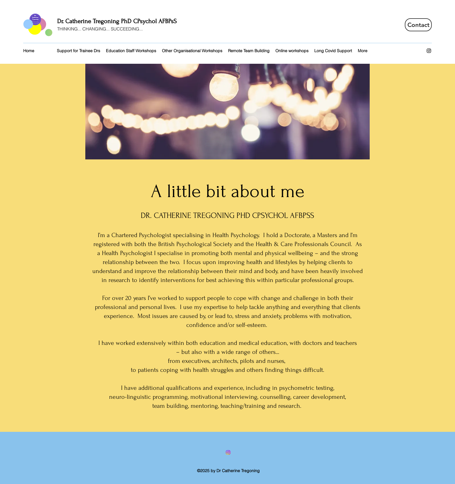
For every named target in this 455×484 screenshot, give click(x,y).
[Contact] (418, 24)
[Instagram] (429, 51)
